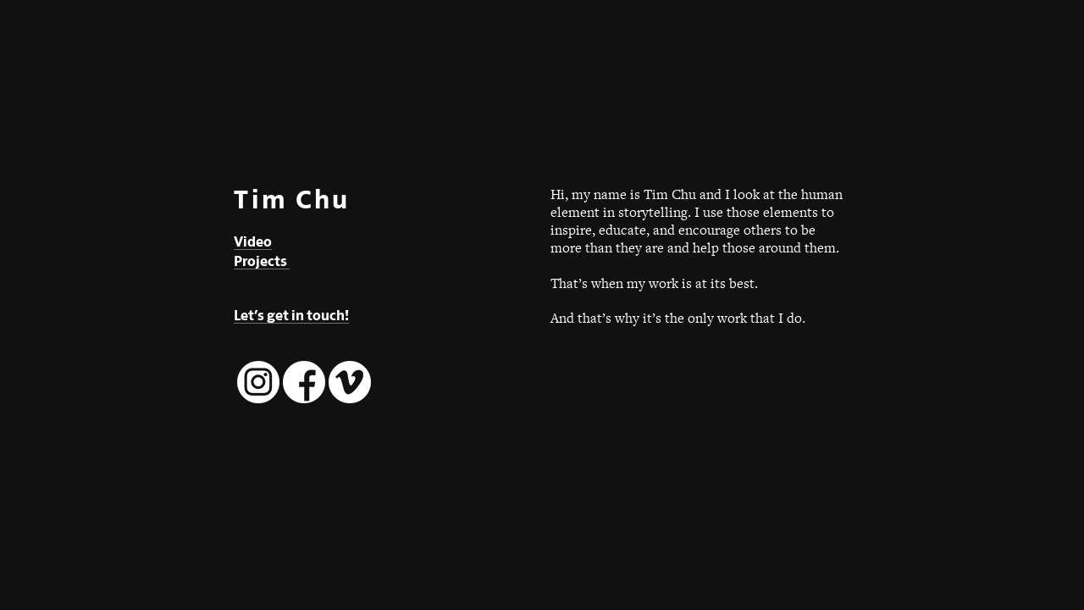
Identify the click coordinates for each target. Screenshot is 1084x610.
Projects (262, 261)
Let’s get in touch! (291, 315)
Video (253, 242)
